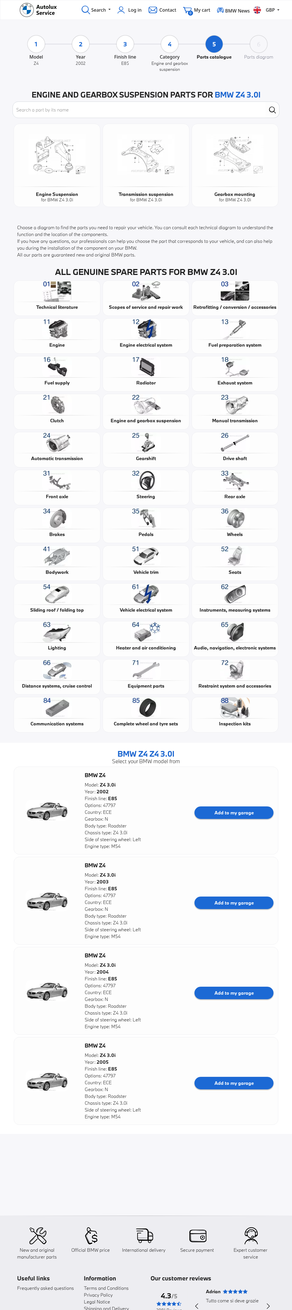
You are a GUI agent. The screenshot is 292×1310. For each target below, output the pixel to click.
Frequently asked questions (45, 1288)
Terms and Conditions (106, 1288)
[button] (47, 810)
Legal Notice (97, 1302)
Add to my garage (234, 813)
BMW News (233, 10)
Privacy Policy (98, 1295)
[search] (272, 110)
